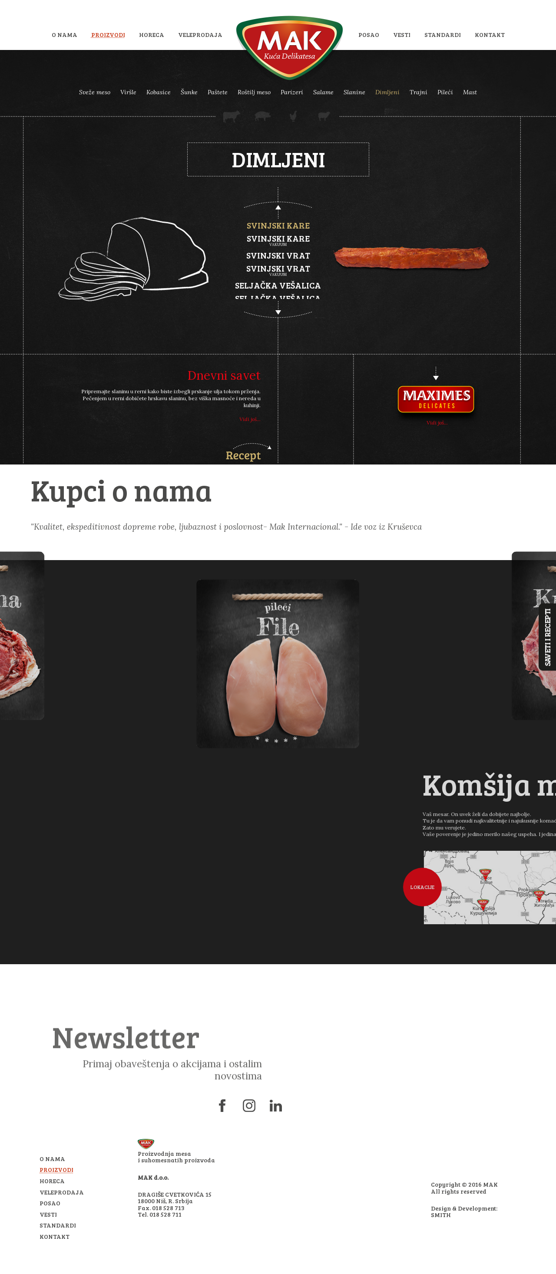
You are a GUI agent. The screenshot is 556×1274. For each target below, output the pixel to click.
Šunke (189, 92)
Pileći (445, 92)
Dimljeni (387, 92)
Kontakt (490, 34)
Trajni (418, 92)
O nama (64, 34)
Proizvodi (108, 34)
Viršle (128, 92)
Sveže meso (94, 92)
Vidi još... (250, 419)
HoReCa (151, 34)
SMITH (441, 1214)
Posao (368, 34)
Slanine (354, 92)
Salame (323, 92)
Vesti (401, 34)
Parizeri (292, 92)
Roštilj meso (254, 92)
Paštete (218, 92)
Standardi (442, 34)
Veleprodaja (200, 34)
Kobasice (158, 92)
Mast (470, 92)
